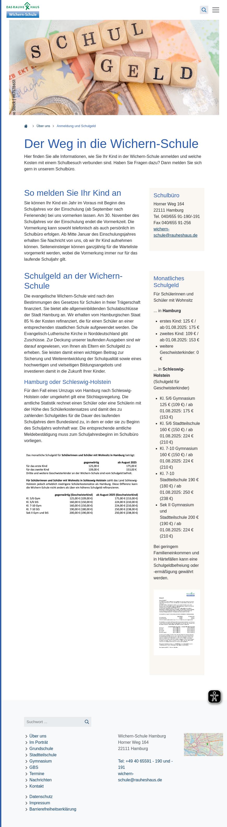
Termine (36, 773)
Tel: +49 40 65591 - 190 (140, 761)
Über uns (43, 126)
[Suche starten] (86, 722)
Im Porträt (38, 742)
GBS (33, 767)
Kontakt (36, 786)
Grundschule (41, 748)
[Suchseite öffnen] (204, 10)
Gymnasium (40, 761)
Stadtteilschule (43, 755)
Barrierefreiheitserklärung (52, 809)
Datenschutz (41, 796)
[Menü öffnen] (215, 10)
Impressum (39, 803)
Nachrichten (40, 780)
